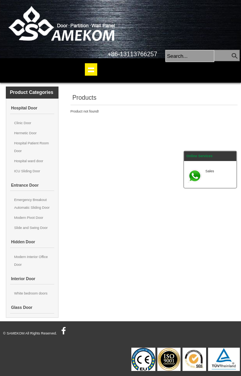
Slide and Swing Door (31, 228)
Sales (209, 171)
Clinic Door (22, 123)
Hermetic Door (25, 133)
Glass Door (21, 307)
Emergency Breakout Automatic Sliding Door (32, 204)
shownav (91, 69)
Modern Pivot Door (28, 218)
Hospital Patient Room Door (31, 147)
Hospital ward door (28, 161)
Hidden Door (23, 242)
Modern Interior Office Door (31, 261)
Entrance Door (24, 185)
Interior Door (23, 279)
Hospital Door (24, 108)
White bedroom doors (30, 293)
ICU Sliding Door (27, 171)
